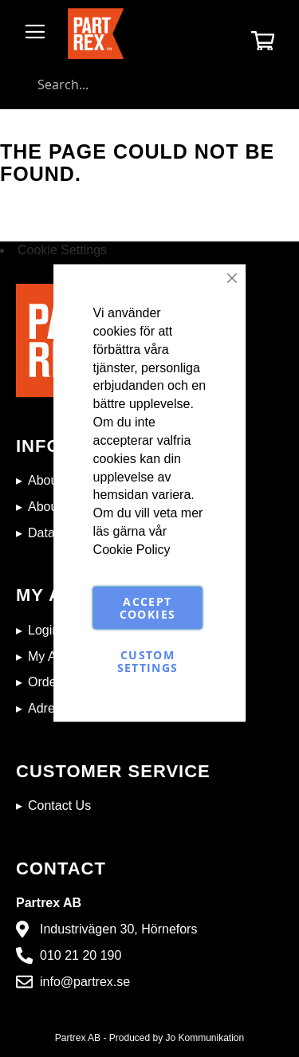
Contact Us (59, 805)
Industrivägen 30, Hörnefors (118, 929)
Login (43, 630)
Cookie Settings (62, 250)
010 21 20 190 (80, 955)
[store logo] (96, 33)
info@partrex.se (85, 981)
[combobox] (149, 84)
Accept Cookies (147, 607)
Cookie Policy (132, 549)
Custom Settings (148, 660)
